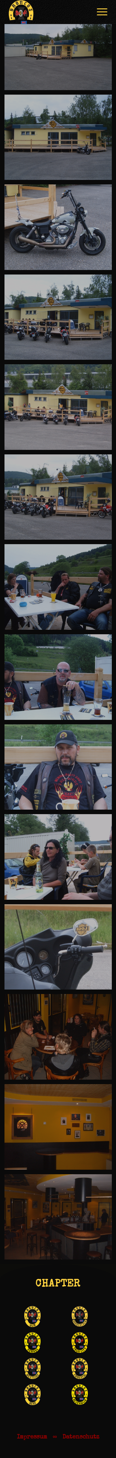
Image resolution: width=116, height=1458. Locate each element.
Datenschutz (80, 1437)
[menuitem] (99, 12)
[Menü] (99, 12)
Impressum (32, 1437)
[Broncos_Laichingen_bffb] (48, 12)
